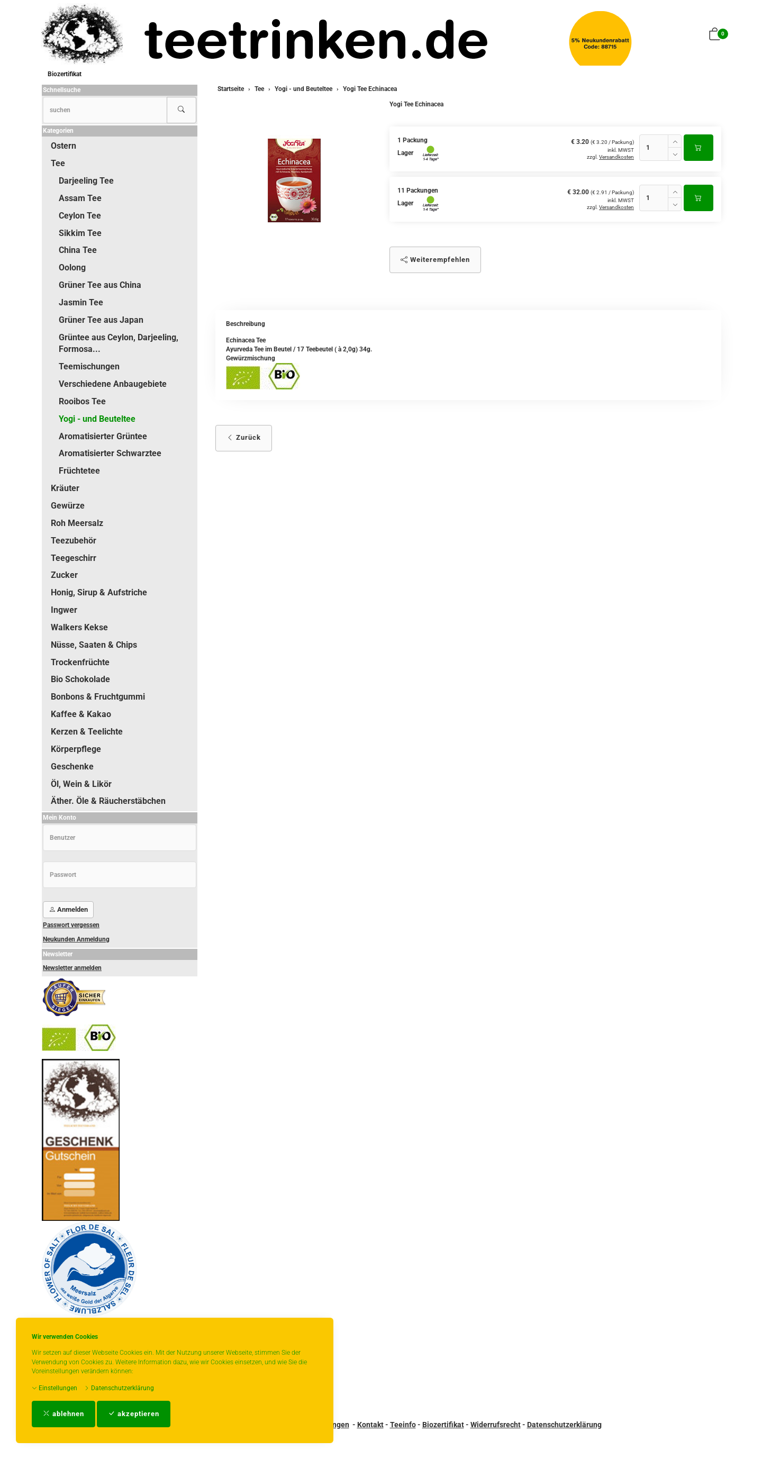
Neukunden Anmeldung (76, 939)
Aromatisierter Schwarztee (110, 453)
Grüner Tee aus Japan (101, 320)
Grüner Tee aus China (100, 285)
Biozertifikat (64, 74)
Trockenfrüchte (80, 662)
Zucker (64, 575)
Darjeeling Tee (86, 181)
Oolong (72, 267)
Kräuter (65, 488)
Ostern (63, 146)
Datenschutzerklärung (119, 1388)
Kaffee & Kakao (81, 714)
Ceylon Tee (80, 216)
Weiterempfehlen (435, 260)
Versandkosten (616, 157)
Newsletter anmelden (72, 968)
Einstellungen (54, 1388)
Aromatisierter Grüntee (103, 436)
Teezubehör (73, 541)
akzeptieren (133, 1414)
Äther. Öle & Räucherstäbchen (108, 801)
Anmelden (68, 909)
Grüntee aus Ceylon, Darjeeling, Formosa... (118, 343)
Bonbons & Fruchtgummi (98, 697)
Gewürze (68, 506)
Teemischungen (89, 366)
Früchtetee (79, 471)
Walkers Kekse (79, 627)
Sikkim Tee (80, 233)
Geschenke (72, 767)
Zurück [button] (243, 437)
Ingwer (64, 610)
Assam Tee (80, 198)
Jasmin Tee (81, 302)
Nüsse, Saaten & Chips (94, 645)
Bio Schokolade (80, 679)
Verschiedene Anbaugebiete (113, 384)
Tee (58, 163)
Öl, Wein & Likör (81, 784)
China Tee (78, 250)
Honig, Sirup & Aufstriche (99, 592)
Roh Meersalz (77, 523)
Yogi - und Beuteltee (97, 419)
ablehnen (63, 1414)
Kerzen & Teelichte (87, 732)
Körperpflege (76, 749)
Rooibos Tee (82, 401)
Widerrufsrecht (495, 1424)
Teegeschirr (73, 558)
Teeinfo (403, 1424)
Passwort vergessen (71, 925)
